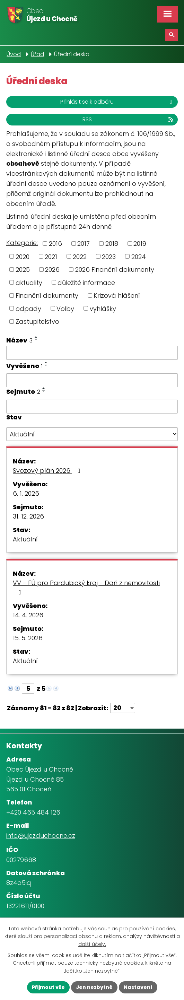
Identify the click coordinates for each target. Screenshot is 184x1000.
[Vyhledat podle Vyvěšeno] (92, 380)
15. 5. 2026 (28, 638)
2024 (138, 256)
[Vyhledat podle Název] (92, 353)
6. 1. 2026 (26, 493)
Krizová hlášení (117, 295)
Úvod (14, 54)
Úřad (37, 54)
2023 (109, 256)
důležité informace (86, 282)
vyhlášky (103, 308)
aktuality (29, 282)
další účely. (92, 943)
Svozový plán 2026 (48, 470)
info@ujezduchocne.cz (40, 835)
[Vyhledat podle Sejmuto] (92, 407)
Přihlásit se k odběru (117, 102)
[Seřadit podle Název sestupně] (36, 339)
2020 (22, 256)
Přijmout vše (48, 987)
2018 (111, 243)
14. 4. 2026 (28, 615)
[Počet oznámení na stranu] (122, 708)
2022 (80, 256)
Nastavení (138, 987)
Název (19, 340)
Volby (65, 308)
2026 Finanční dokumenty (114, 269)
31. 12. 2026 (28, 516)
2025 (23, 269)
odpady (28, 308)
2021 (51, 256)
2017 (83, 243)
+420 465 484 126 (33, 812)
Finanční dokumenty (47, 295)
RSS (128, 119)
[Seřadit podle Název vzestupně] (36, 337)
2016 (55, 243)
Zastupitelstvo (37, 321)
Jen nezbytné (94, 987)
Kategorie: (22, 242)
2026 (52, 269)
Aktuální (25, 539)
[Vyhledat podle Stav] (92, 434)
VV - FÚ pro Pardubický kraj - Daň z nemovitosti (86, 587)
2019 (139, 243)
